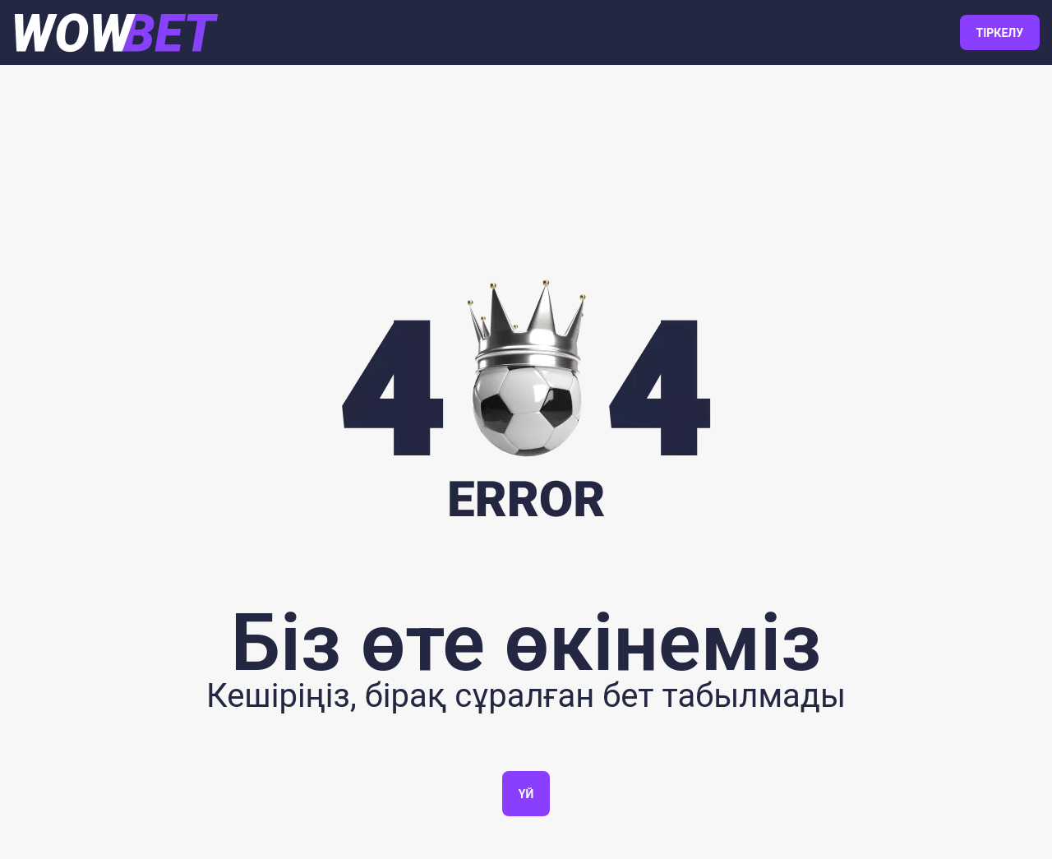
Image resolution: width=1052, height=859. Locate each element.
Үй (526, 794)
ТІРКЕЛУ (999, 32)
